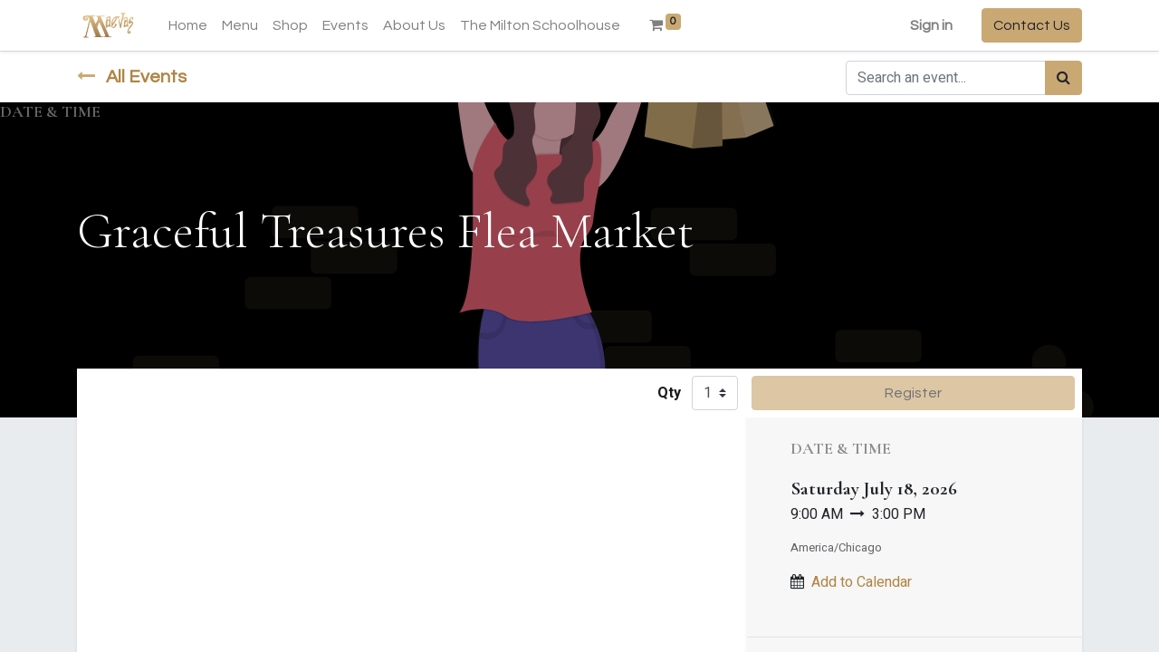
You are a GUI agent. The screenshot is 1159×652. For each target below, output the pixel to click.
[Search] (1063, 78)
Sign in (931, 25)
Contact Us (1031, 25)
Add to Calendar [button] (861, 582)
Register (913, 393)
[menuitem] (188, 25)
